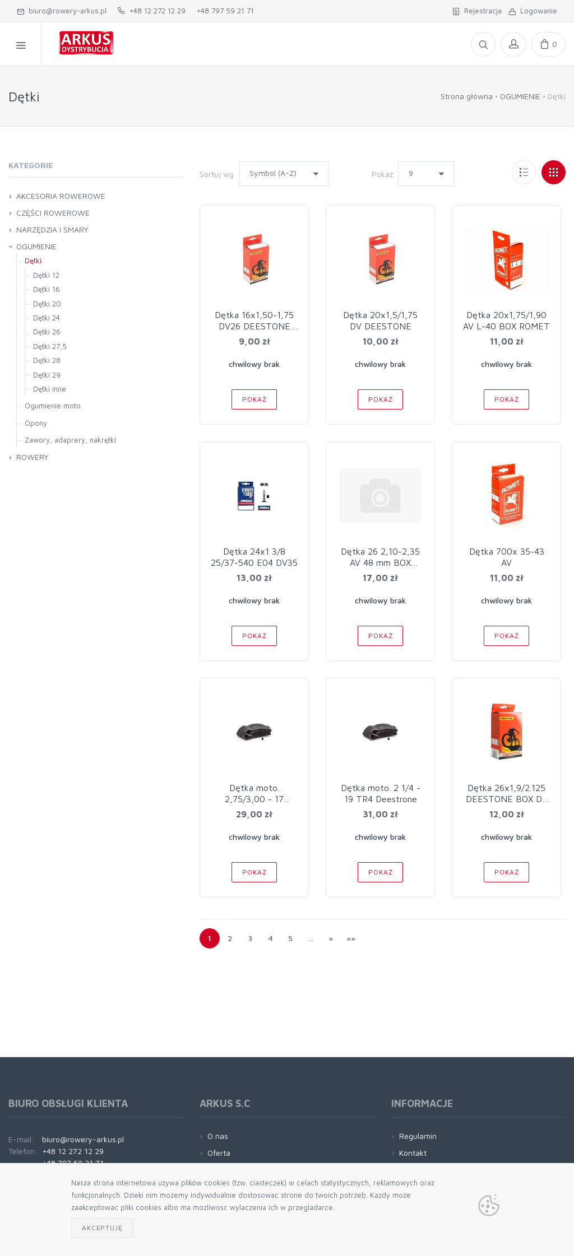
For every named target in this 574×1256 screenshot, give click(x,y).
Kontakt (413, 1152)
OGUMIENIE (520, 96)
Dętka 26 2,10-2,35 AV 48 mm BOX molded (380, 562)
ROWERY (32, 457)
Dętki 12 (46, 275)
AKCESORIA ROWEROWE (60, 196)
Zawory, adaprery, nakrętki (70, 439)
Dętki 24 (46, 317)
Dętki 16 (46, 289)
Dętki (33, 260)
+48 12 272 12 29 (152, 10)
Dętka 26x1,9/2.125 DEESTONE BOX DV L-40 (507, 799)
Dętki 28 (47, 360)
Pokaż (382, 174)
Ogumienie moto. (53, 405)
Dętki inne (49, 388)
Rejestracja (477, 10)
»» (350, 938)
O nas (217, 1136)
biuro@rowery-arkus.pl (62, 10)
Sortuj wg (217, 174)
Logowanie (532, 10)
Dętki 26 (47, 331)
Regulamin (418, 1136)
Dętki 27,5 (50, 346)
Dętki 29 (47, 374)
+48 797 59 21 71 (225, 10)
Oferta (218, 1152)
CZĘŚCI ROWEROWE (53, 212)
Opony (36, 422)
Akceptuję (102, 1228)
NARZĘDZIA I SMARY (52, 229)
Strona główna (467, 96)
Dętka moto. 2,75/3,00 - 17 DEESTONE (254, 799)
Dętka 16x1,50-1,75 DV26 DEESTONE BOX (254, 326)
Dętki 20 (47, 303)
